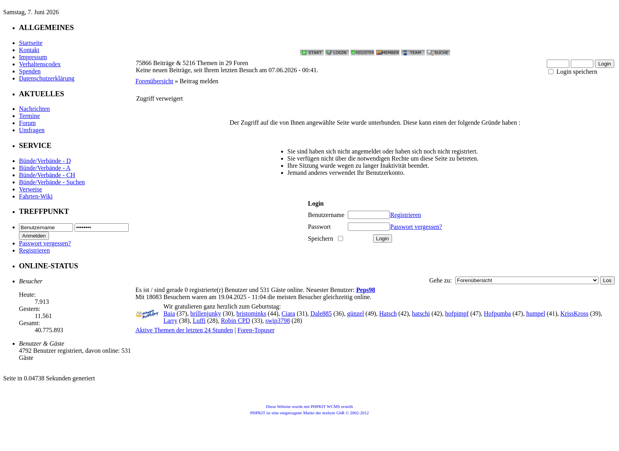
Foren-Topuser (255, 330)
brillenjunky (205, 313)
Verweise (30, 189)
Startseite (31, 42)
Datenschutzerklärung (46, 78)
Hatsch (388, 313)
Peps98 (365, 289)
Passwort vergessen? (45, 243)
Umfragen (32, 130)
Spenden (30, 71)
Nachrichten (34, 108)
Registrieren (34, 250)
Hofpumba (497, 313)
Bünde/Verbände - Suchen (52, 182)
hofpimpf (457, 313)
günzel (355, 313)
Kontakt (29, 50)
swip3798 (277, 320)
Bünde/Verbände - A (45, 168)
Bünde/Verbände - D (45, 160)
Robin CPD (235, 320)
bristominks (251, 313)
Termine (29, 115)
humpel (535, 313)
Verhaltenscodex (40, 64)
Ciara (288, 313)
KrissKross (575, 313)
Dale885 (321, 313)
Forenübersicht (154, 81)
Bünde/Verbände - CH (47, 175)
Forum (27, 123)
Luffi (199, 320)
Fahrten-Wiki (36, 196)
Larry (170, 320)
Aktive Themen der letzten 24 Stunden (184, 330)
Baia (169, 313)
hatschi (421, 313)
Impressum (33, 57)
